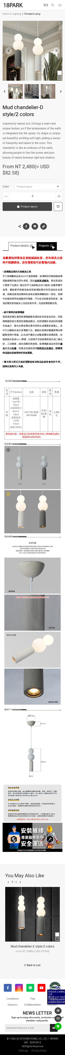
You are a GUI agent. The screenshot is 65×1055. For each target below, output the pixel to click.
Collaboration (32, 1004)
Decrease (6, 196)
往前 (8, 882)
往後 (20, 882)
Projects (44, 245)
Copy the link (43, 225)
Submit (54, 1028)
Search (52, 5)
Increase (59, 196)
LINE (34, 226)
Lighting (16, 13)
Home (6, 13)
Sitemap (23, 1050)
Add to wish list (58, 206)
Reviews (52, 1004)
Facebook (26, 226)
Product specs (38, 186)
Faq (32, 998)
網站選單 (59, 5)
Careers (13, 1004)
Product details (19, 245)
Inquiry (52, 998)
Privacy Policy (39, 1050)
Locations (13, 998)
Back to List (33, 965)
